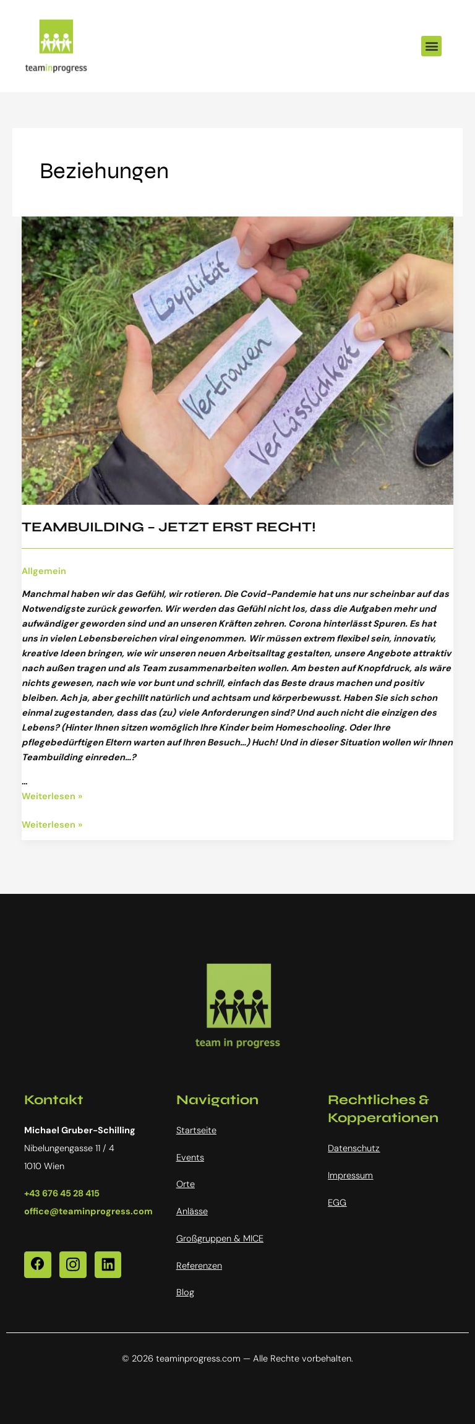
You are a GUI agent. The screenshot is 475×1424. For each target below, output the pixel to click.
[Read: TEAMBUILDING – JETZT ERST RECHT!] (238, 360)
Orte (185, 1184)
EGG (337, 1203)
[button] (431, 46)
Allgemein (44, 571)
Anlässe (192, 1211)
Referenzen (199, 1266)
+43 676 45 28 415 (62, 1193)
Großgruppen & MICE (219, 1239)
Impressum (350, 1176)
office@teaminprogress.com (88, 1211)
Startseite (196, 1130)
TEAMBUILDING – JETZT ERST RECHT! (169, 527)
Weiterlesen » (52, 796)
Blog (185, 1292)
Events (190, 1158)
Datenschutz (354, 1148)
